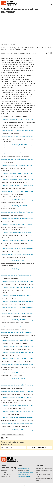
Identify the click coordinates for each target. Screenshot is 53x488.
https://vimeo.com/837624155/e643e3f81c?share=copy (16, 373)
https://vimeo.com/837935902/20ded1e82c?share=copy (17, 269)
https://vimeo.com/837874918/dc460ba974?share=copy (17, 119)
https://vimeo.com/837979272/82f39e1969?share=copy (17, 248)
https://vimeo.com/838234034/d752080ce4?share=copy (17, 212)
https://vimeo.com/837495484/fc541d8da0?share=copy (17, 430)
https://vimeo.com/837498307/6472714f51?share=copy (17, 424)
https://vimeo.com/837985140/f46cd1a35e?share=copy (17, 232)
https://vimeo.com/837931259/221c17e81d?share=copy (16, 275)
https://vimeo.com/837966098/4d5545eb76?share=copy (17, 254)
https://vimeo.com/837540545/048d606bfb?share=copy (17, 411)
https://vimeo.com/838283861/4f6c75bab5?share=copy (17, 153)
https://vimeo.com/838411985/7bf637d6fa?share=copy (16, 165)
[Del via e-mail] (51, 53)
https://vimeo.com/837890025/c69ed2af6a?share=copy (17, 326)
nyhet (3, 434)
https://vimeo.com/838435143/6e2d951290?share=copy (17, 179)
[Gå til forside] (9, 3)
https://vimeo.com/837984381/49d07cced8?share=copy (17, 240)
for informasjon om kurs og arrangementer (25, 472)
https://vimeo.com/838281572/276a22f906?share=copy (17, 137)
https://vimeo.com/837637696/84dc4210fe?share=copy (17, 364)
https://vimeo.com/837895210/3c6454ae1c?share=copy (17, 314)
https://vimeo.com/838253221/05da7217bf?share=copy (17, 185)
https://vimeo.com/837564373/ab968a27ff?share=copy (17, 405)
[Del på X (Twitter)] (49, 53)
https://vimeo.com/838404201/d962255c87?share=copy (17, 159)
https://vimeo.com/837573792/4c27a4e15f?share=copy (17, 397)
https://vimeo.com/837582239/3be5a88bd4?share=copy (17, 391)
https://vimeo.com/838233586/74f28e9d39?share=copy (17, 218)
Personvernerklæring (24, 476)
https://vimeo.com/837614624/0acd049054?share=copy (17, 379)
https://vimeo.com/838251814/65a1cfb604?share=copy (17, 192)
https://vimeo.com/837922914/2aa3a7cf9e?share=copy (17, 281)
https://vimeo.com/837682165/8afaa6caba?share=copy (17, 358)
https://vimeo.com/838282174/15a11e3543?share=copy (17, 145)
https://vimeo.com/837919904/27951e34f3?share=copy (17, 287)
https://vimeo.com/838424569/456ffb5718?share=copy (17, 173)
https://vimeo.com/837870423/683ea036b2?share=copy (17, 352)
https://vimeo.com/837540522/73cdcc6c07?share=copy (17, 417)
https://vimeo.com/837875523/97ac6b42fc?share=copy (17, 340)
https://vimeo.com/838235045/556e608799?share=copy (17, 206)
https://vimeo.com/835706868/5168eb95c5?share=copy (17, 332)
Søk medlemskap (23, 468)
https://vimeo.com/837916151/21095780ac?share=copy (17, 295)
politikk (20, 434)
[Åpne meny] (52, 5)
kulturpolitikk (11, 434)
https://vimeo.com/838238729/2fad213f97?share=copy (17, 200)
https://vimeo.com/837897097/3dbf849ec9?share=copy (17, 301)
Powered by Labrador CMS (26, 486)
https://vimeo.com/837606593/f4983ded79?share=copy (17, 385)
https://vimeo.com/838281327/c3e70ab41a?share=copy (17, 130)
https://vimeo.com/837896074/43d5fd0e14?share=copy (17, 307)
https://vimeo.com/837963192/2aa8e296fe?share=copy (17, 261)
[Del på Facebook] (47, 53)
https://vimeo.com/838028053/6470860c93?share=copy (17, 224)
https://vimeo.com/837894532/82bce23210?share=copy (17, 320)
